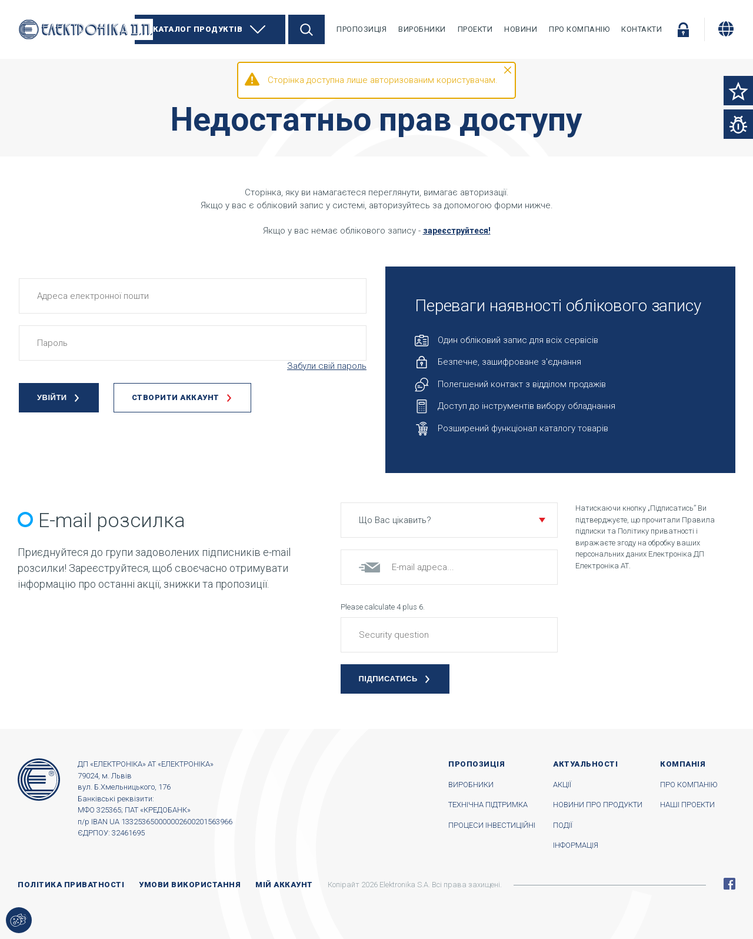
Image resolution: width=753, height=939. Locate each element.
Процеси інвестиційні (491, 825)
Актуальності (585, 764)
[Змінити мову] (726, 28)
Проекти (475, 29)
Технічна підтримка (488, 804)
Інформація (575, 845)
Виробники (422, 29)
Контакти (641, 29)
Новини (520, 29)
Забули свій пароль (326, 366)
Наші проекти (687, 804)
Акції (562, 784)
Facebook (729, 884)
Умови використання (190, 884)
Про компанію (579, 29)
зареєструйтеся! (457, 230)
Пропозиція (361, 29)
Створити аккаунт (175, 397)
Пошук (306, 29)
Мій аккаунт (284, 884)
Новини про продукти (597, 804)
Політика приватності (71, 884)
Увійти (683, 29)
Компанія (682, 764)
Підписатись (388, 678)
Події (562, 825)
